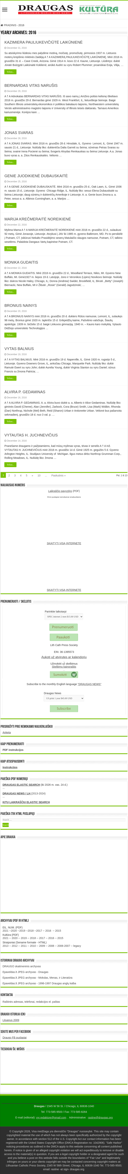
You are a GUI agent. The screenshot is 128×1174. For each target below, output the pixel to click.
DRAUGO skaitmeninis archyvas (21, 966)
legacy (77, 945)
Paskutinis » (58, 475)
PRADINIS (8, 25)
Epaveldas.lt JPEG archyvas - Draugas (25, 972)
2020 (14, 930)
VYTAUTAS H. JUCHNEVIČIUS (31, 435)
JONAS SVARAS (18, 133)
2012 (15, 945)
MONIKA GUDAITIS (21, 262)
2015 (58, 930)
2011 (24, 945)
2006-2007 (63, 945)
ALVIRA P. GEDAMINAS (24, 392)
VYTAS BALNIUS (19, 349)
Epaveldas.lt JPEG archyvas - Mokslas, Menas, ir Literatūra (37, 977)
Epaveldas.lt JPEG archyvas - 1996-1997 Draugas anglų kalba (39, 983)
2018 (31, 930)
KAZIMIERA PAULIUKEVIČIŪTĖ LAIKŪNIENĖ (43, 42)
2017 (39, 930)
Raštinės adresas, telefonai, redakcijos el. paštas (31, 1001)
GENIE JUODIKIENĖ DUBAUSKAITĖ (36, 176)
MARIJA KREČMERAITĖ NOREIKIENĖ (37, 219)
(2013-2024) (23, 793)
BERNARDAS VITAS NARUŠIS (31, 85)
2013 (5, 945)
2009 (42, 945)
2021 (5, 930)
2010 (33, 945)
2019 (22, 930)
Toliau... (10, 71)
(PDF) (64, 491)
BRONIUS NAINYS (20, 305)
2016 (48, 930)
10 (39, 475)
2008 (51, 945)
